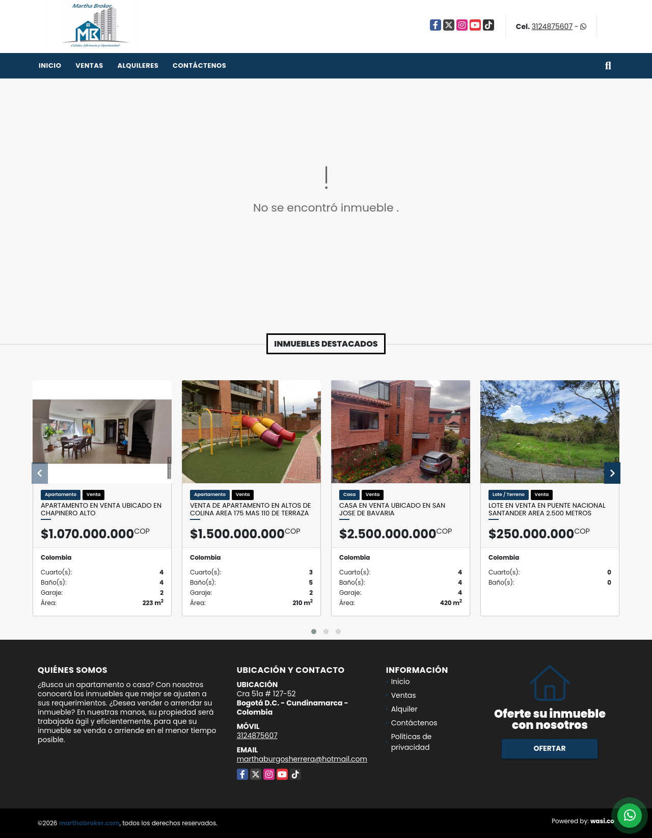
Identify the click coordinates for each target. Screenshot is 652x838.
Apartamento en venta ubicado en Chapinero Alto (101, 509)
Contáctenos (199, 65)
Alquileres (137, 65)
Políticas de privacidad (411, 741)
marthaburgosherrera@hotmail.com (302, 759)
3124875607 (552, 26)
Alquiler (404, 709)
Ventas (89, 65)
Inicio (50, 65)
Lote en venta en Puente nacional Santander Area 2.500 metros (547, 509)
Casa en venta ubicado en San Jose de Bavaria (392, 509)
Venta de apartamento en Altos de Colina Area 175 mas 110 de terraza (250, 509)
